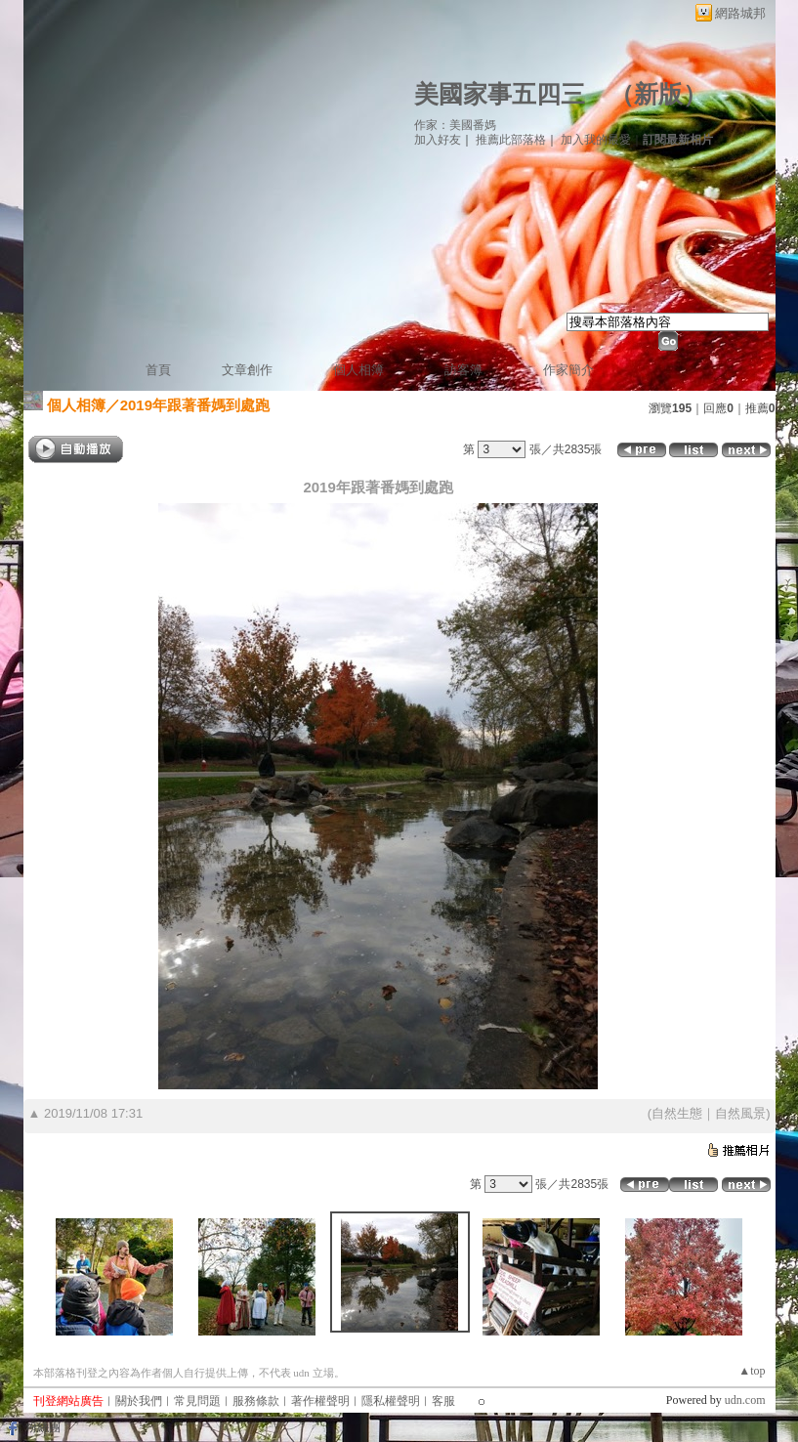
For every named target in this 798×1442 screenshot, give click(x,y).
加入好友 (437, 140)
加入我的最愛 (596, 140)
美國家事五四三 (499, 94)
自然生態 (676, 1113)
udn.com (745, 1400)
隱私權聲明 (390, 1401)
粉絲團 (43, 1427)
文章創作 (247, 369)
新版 (658, 94)
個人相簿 (358, 369)
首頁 (158, 369)
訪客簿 (463, 369)
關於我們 (138, 1401)
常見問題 (197, 1401)
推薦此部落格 (511, 140)
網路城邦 (740, 13)
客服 (443, 1401)
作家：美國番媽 (455, 125)
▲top (751, 1371)
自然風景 (740, 1113)
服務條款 (255, 1401)
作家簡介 (568, 369)
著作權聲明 (320, 1401)
